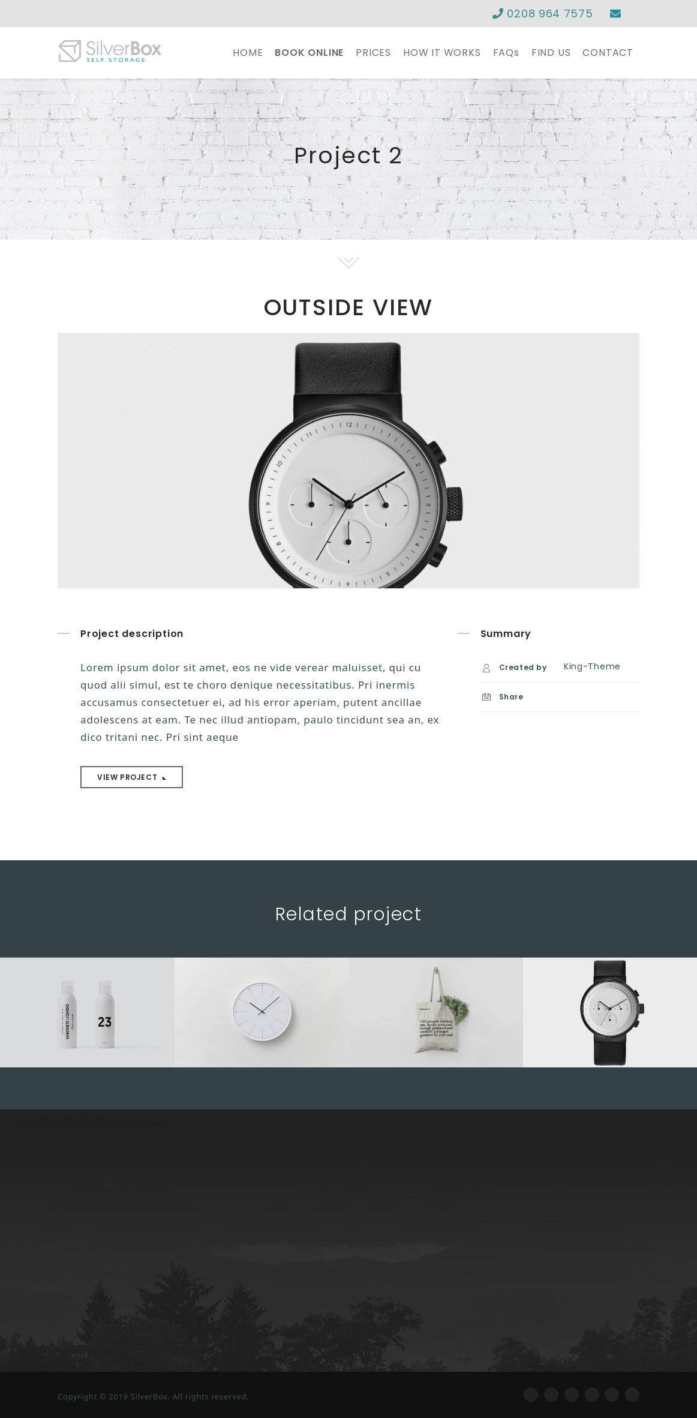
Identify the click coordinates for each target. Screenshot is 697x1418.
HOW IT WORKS (442, 52)
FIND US (551, 52)
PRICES (373, 52)
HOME (248, 52)
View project (128, 777)
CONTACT (607, 52)
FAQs (506, 52)
